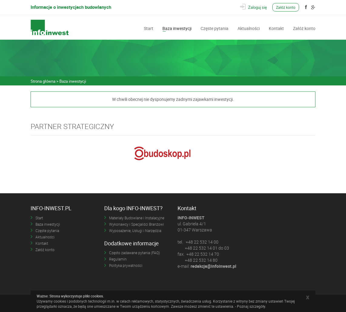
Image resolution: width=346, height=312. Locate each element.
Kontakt (276, 28)
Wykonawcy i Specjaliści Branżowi (136, 224)
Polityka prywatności (125, 265)
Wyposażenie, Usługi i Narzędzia (135, 230)
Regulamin (118, 259)
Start (148, 28)
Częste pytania (214, 28)
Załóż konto (285, 7)
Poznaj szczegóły (251, 306)
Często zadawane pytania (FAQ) (134, 252)
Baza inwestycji (176, 28)
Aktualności (249, 28)
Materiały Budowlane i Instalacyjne (136, 217)
